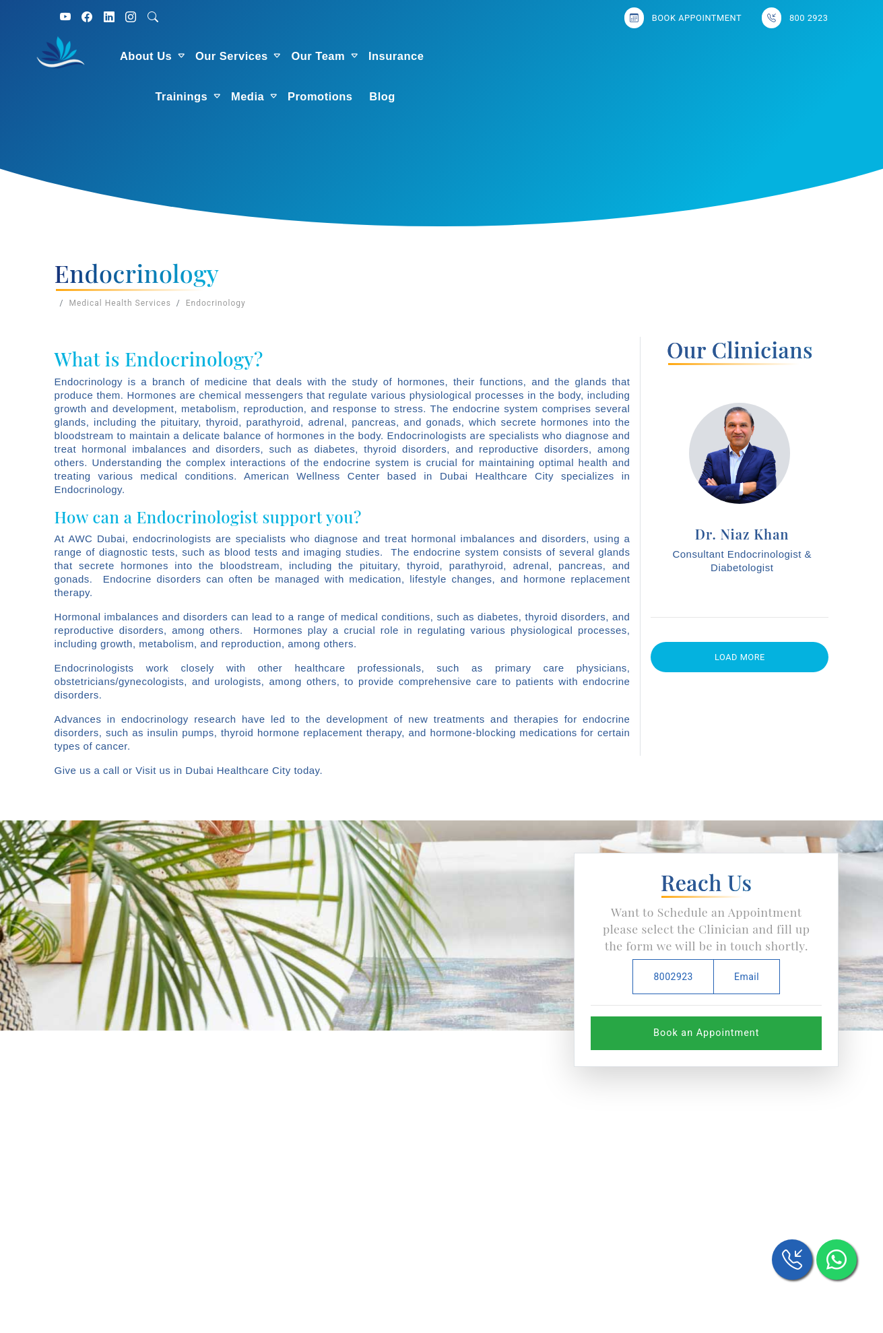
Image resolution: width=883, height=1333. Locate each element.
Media (591, 56)
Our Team (376, 56)
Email (746, 976)
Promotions (663, 56)
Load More (740, 657)
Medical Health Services (120, 303)
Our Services (289, 56)
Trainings (524, 56)
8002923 (673, 976)
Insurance (454, 56)
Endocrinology (216, 303)
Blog (726, 56)
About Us (204, 56)
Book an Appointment (706, 1033)
